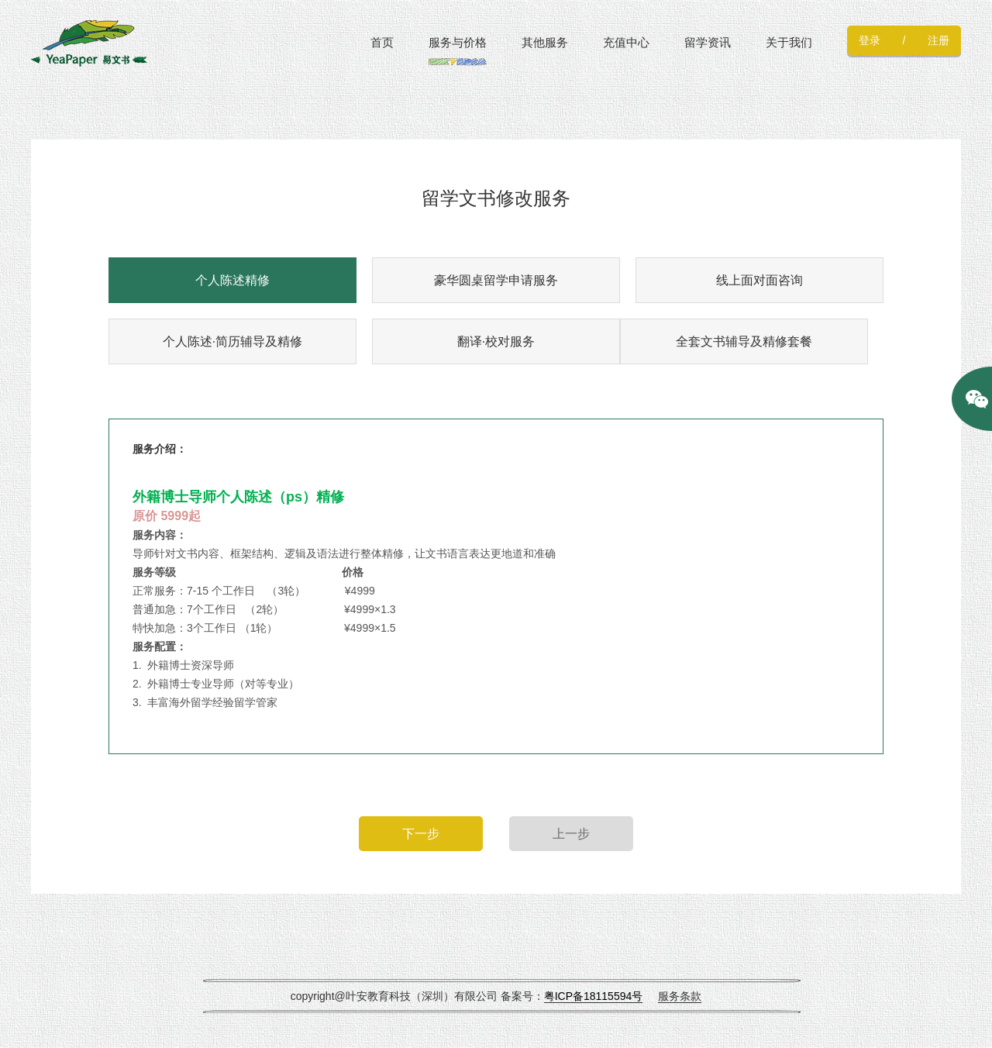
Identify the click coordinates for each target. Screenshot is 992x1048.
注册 (938, 40)
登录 (869, 40)
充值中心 (626, 42)
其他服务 (545, 42)
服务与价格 (458, 42)
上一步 (571, 833)
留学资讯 (707, 42)
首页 (382, 42)
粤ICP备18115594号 (593, 996)
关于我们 (789, 42)
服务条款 (679, 996)
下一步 (420, 833)
